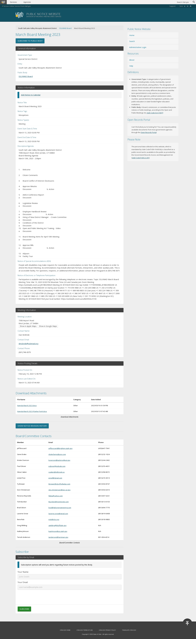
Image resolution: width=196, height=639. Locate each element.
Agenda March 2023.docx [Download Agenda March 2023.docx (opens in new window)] (27, 405)
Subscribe (24, 609)
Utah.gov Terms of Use (84, 630)
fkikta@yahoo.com (55, 496)
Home (131, 35)
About (131, 60)
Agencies (27, 2)
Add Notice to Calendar (30, 95)
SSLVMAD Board (65, 28)
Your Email (23, 582)
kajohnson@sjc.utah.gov (57, 531)
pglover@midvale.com (56, 466)
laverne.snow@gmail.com (58, 513)
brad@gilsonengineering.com (59, 507)
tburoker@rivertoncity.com (58, 502)
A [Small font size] (184, 6)
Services (13, 2)
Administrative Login (137, 47)
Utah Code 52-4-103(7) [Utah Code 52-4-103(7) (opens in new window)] (155, 113)
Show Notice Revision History (32, 426)
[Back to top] (187, 623)
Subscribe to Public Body (30, 41)
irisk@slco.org (53, 519)
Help (131, 66)
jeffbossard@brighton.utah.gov (60, 448)
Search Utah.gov (183, 2)
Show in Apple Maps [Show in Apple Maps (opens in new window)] (28, 326)
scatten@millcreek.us (56, 472)
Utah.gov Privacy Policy (107, 630)
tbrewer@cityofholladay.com (59, 484)
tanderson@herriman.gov (58, 537)
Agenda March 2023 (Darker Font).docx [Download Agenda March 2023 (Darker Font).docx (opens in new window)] (32, 411)
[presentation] (69, 595)
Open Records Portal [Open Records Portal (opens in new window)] (148, 132)
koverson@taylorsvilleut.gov (59, 460)
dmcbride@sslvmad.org (28, 343)
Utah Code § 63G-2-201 (140, 158)
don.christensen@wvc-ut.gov (59, 490)
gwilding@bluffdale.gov (57, 525)
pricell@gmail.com (55, 478)
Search (132, 41)
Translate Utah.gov (129, 630)
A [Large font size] (190, 6)
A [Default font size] (187, 6)
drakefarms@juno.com (57, 454)
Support (172, 6)
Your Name (23, 572)
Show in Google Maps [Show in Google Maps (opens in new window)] (48, 326)
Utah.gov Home (65, 630)
